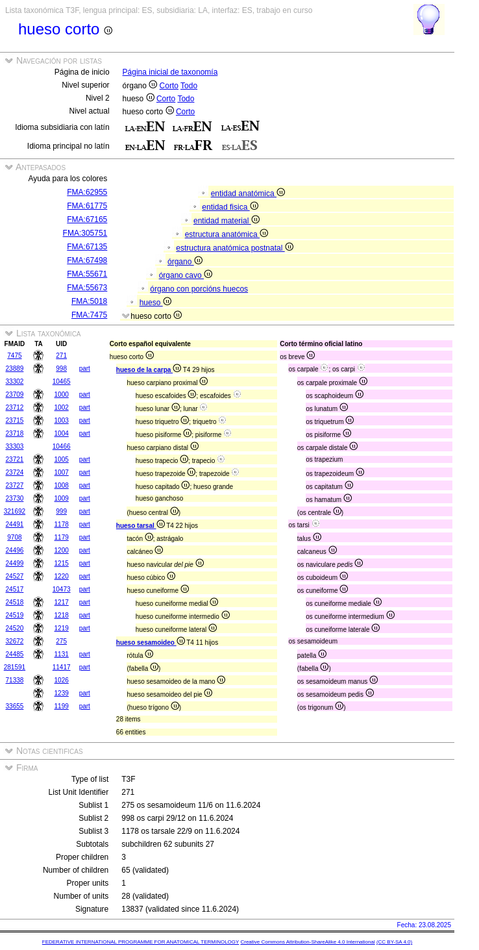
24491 (15, 524)
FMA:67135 (87, 246)
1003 (62, 420)
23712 (15, 407)
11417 (62, 667)
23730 (15, 498)
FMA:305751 (85, 233)
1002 (62, 407)
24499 (15, 563)
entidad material (226, 220)
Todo (188, 85)
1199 (62, 706)
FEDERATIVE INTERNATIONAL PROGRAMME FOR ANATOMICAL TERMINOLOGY (140, 942)
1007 (62, 472)
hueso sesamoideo (150, 642)
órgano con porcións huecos (199, 289)
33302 (15, 381)
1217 (62, 602)
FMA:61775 (87, 205)
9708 (14, 537)
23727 (15, 485)
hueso (155, 302)
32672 (15, 641)
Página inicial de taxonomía (170, 72)
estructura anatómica (226, 234)
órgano (185, 261)
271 (61, 355)
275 (61, 641)
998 (61, 368)
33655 (15, 706)
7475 (14, 355)
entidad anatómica (248, 193)
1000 (62, 394)
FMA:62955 (87, 192)
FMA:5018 (89, 301)
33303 (15, 446)
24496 (15, 550)
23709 (15, 394)
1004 (62, 433)
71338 (15, 680)
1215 (62, 563)
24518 (15, 602)
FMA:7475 (89, 314)
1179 (62, 537)
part (84, 368)
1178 (62, 524)
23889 (15, 368)
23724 (15, 472)
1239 (62, 693)
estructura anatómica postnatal (234, 248)
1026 (62, 680)
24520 (15, 628)
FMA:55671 (87, 274)
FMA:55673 (87, 287)
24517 (15, 589)
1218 (62, 615)
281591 (14, 667)
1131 (62, 654)
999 (61, 511)
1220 (62, 576)
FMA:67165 (87, 219)
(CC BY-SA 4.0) (394, 942)
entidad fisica (230, 207)
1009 (62, 498)
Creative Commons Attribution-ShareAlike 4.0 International (307, 942)
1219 (62, 628)
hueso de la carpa (148, 369)
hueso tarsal (140, 525)
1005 (62, 459)
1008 (62, 485)
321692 (14, 511)
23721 (15, 459)
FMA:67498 (87, 260)
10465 (62, 381)
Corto (169, 85)
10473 (62, 589)
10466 (62, 446)
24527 (15, 576)
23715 (15, 420)
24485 (15, 654)
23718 (15, 433)
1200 (62, 550)
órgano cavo (185, 275)
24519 (15, 615)
